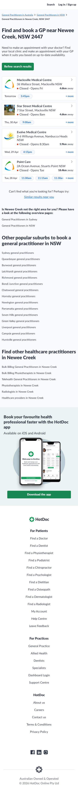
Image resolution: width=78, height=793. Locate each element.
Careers (39, 710)
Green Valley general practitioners (20, 321)
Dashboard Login (39, 675)
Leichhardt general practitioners (19, 271)
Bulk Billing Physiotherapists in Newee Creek (26, 373)
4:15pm (27, 152)
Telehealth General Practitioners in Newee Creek (29, 379)
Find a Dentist (39, 545)
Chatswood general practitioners (20, 290)
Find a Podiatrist (39, 560)
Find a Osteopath (39, 589)
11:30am (59, 178)
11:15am (43, 178)
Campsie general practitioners (18, 333)
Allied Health (39, 653)
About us (39, 702)
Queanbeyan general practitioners (21, 259)
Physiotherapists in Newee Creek (20, 385)
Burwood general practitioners (19, 265)
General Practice (39, 646)
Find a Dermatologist (39, 596)
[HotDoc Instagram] (45, 752)
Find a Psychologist (39, 575)
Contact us (39, 717)
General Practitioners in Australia (17, 15)
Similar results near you (39, 197)
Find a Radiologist (39, 604)
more (69, 96)
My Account (39, 611)
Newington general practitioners (20, 302)
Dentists (39, 660)
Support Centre (39, 682)
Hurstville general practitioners (19, 340)
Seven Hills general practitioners (20, 315)
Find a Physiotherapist (39, 553)
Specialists (39, 668)
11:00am (26, 178)
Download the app (39, 494)
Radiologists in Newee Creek (17, 392)
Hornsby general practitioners (18, 296)
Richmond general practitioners (19, 278)
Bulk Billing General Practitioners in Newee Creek (29, 367)
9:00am (27, 122)
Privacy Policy (39, 731)
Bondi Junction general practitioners (22, 284)
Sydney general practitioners (18, 253)
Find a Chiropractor (39, 567)
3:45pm (25, 96)
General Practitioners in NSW (51, 15)
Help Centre (39, 618)
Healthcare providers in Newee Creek (22, 398)
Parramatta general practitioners (20, 309)
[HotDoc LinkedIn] (39, 752)
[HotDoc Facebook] (32, 752)
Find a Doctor (39, 538)
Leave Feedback (39, 626)
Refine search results (17, 66)
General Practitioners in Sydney (19, 219)
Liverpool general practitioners (19, 327)
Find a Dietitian (39, 582)
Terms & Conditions (39, 724)
